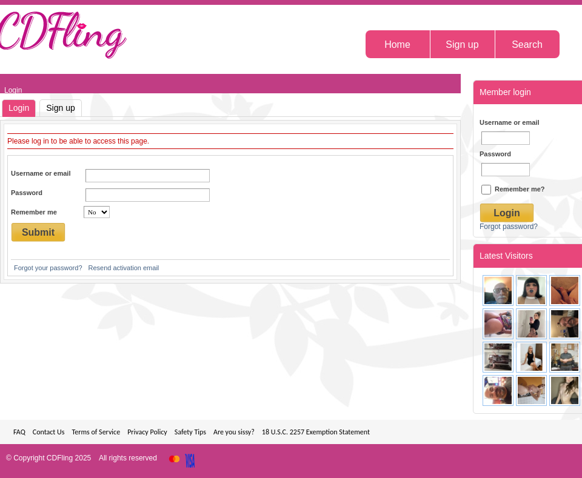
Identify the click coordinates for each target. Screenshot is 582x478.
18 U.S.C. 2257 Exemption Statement (316, 432)
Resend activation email (124, 267)
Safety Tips (190, 432)
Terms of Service (96, 432)
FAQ (19, 432)
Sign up (60, 108)
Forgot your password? (48, 267)
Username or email (40, 173)
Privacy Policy (147, 432)
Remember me (34, 212)
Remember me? (513, 189)
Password (26, 192)
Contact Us (49, 432)
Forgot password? (509, 226)
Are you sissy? (234, 432)
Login (18, 108)
